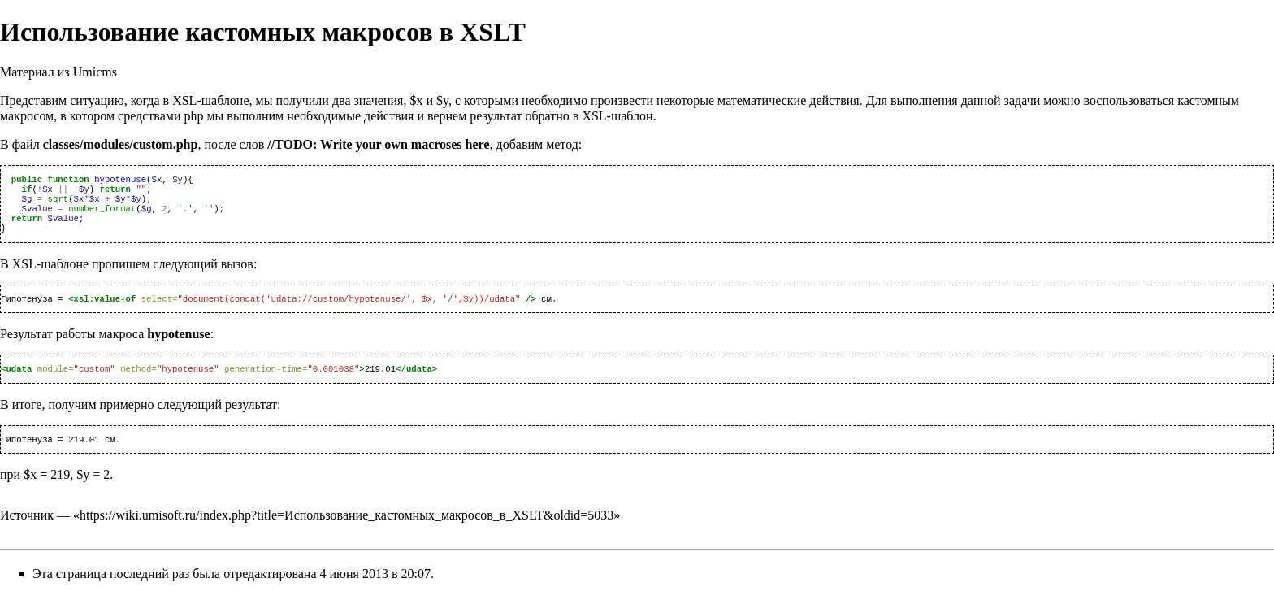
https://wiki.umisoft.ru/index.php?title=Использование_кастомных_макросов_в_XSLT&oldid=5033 (346, 530)
